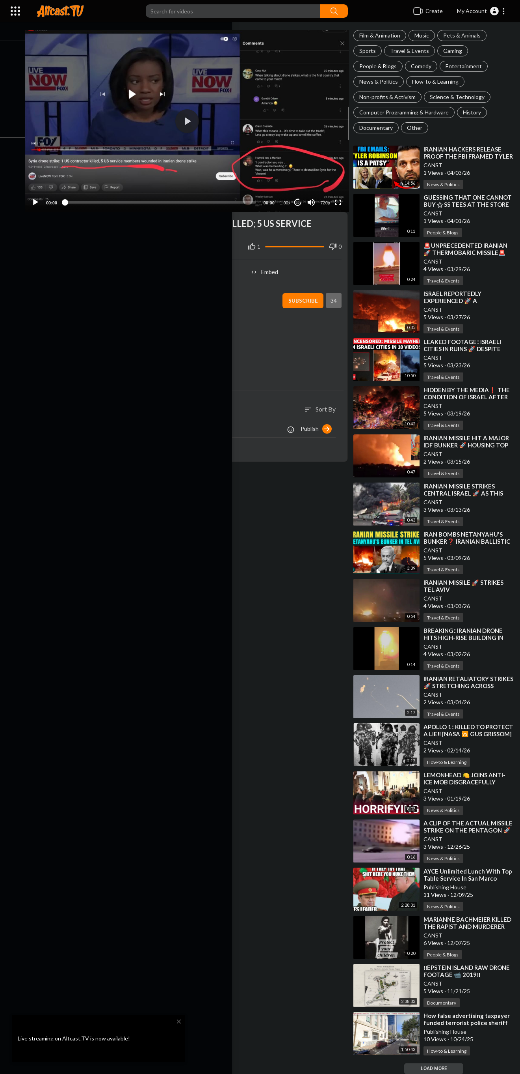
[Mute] (314, 197)
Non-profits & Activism (391, 97)
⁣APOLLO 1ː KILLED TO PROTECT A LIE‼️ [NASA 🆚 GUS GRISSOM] (464, 734)
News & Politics (382, 81)
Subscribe (305, 295)
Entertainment (467, 66)
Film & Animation (383, 35)
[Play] (48, 197)
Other (418, 127)
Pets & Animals (466, 35)
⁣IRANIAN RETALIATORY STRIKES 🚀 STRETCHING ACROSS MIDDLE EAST (462, 685)
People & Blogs (382, 66)
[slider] (167, 197)
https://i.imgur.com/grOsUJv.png (139, 345)
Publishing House (448, 887)
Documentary (380, 127)
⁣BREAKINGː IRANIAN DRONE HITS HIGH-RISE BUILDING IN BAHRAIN (467, 637)
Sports (371, 50)
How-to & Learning (439, 81)
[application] (194, 118)
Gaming (456, 50)
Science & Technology (461, 97)
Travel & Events (413, 50)
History (476, 112)
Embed (270, 266)
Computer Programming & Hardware (408, 112)
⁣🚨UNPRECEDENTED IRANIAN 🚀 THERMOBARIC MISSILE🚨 (469, 249)
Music (425, 35)
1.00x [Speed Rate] (287, 197)
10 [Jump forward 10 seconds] (300, 197)
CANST (436, 165)
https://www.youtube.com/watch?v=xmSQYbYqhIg (153, 328)
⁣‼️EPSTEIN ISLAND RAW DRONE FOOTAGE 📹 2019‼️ (470, 971)
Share (118, 266)
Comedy (425, 66)
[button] (481, 11)
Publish (320, 423)
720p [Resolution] (327, 197)
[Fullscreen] (340, 197)
